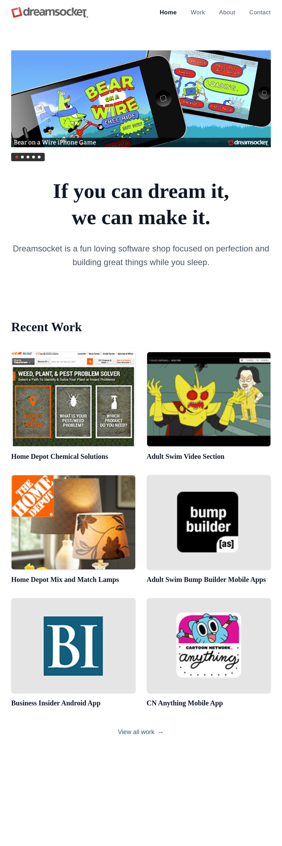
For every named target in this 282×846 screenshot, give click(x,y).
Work (198, 12)
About (227, 12)
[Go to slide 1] (16, 157)
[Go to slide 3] (28, 157)
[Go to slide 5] (39, 157)
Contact (260, 12)
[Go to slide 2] (22, 157)
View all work (141, 732)
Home (168, 12)
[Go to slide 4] (33, 157)
